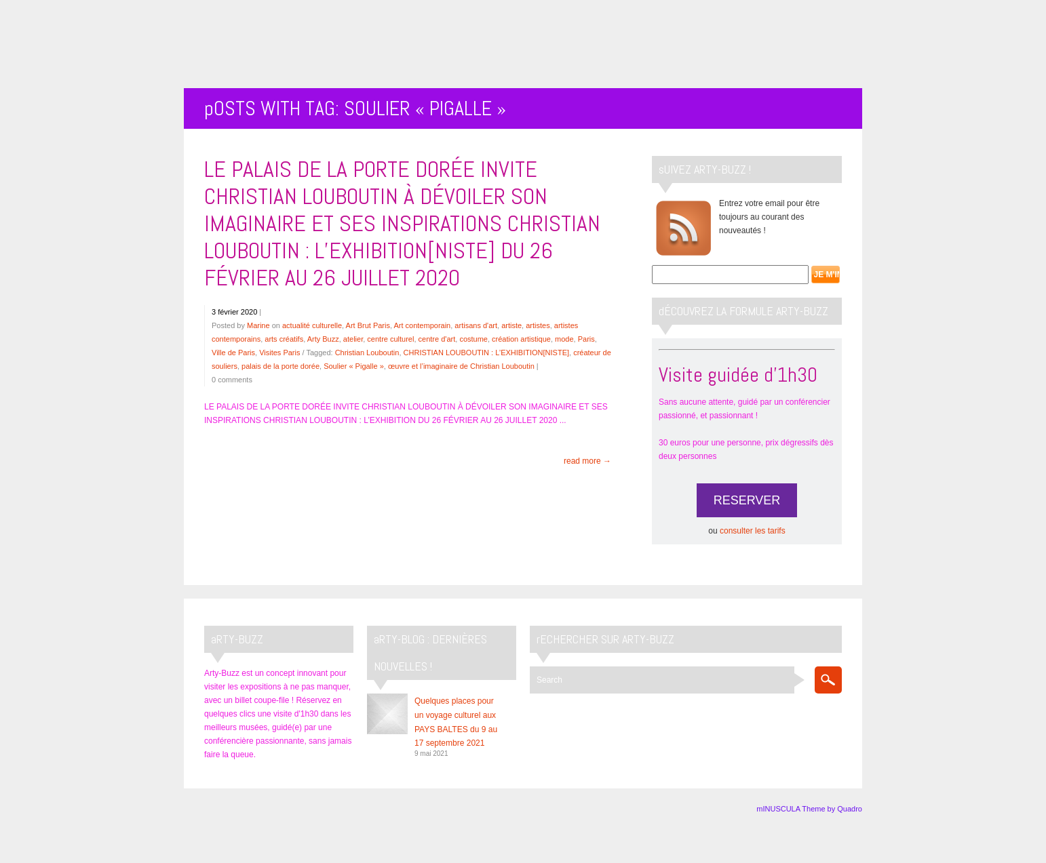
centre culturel (390, 339)
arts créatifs (284, 339)
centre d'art (437, 339)
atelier (353, 339)
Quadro (849, 809)
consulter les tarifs (753, 531)
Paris (586, 339)
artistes (537, 325)
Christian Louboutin (367, 352)
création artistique (521, 339)
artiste (511, 325)
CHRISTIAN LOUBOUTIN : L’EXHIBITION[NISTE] (486, 352)
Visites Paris (279, 352)
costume (473, 339)
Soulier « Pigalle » (354, 366)
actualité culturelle (312, 325)
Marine (258, 325)
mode (564, 339)
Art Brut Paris (368, 325)
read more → (587, 461)
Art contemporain (421, 325)
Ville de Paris (233, 352)
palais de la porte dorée (280, 366)
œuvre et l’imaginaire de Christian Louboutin (461, 366)
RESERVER (747, 500)
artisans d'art (475, 325)
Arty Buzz (323, 339)
